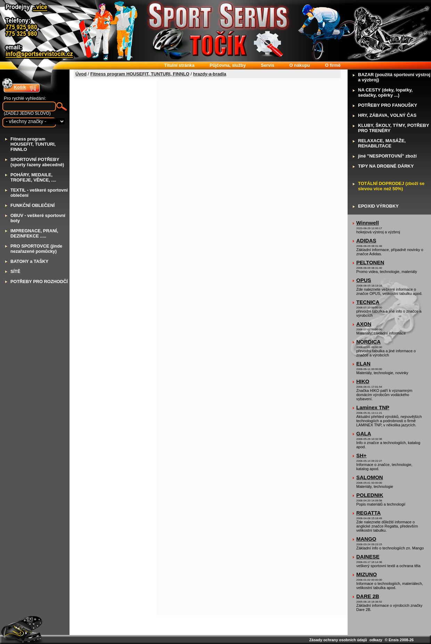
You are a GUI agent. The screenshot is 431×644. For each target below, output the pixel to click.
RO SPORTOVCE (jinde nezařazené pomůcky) (36, 248)
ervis (267, 65)
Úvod (81, 74)
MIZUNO (366, 574)
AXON (363, 324)
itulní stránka (179, 65)
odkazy (375, 640)
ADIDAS (366, 240)
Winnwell (367, 223)
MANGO (366, 539)
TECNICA (368, 302)
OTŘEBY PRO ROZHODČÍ (39, 281)
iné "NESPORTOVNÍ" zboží (387, 156)
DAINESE (368, 557)
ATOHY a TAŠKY (29, 261)
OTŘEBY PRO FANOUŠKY (387, 105)
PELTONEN (370, 262)
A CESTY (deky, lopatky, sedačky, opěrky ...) (385, 92)
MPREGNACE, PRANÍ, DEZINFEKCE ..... (34, 233)
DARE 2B (367, 596)
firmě (333, 65)
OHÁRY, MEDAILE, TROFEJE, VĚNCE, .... (33, 177)
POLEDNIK (369, 495)
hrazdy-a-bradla (209, 74)
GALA (363, 433)
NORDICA (368, 342)
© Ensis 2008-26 (399, 640)
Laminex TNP (372, 407)
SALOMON (369, 477)
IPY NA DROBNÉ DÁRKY (386, 166)
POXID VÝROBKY (378, 206)
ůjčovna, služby (228, 65)
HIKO (362, 381)
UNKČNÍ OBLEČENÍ (32, 205)
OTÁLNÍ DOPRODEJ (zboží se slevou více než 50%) (391, 186)
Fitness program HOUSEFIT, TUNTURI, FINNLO (139, 74)
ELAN (363, 364)
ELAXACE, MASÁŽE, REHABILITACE (382, 143)
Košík (20, 87)
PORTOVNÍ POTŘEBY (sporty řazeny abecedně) (37, 162)
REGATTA (368, 513)
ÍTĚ (15, 271)
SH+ (361, 455)
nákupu (300, 65)
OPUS (363, 280)
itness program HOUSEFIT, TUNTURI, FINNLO (33, 144)
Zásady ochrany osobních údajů (338, 640)
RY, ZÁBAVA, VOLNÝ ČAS (387, 115)
